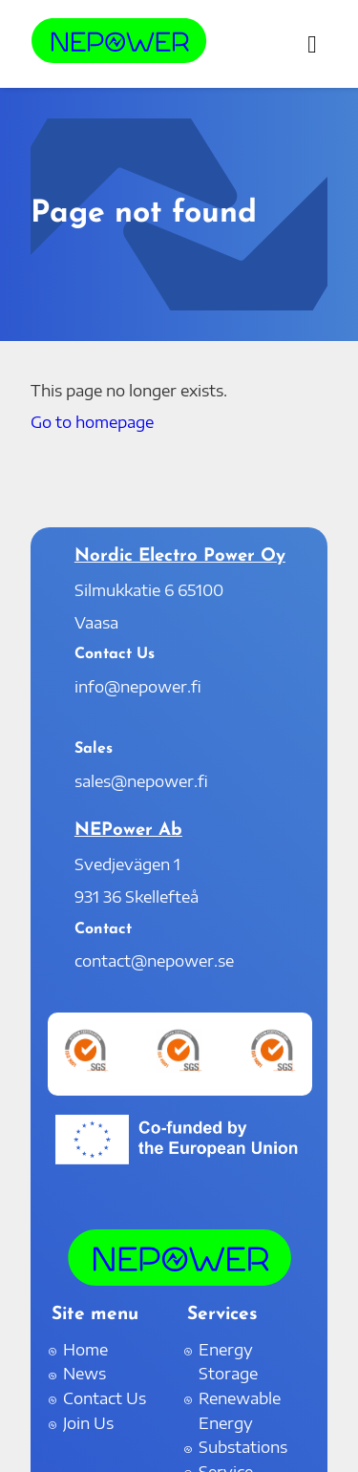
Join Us (88, 1423)
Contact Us (104, 1398)
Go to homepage (92, 422)
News (84, 1373)
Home (85, 1349)
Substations (243, 1447)
